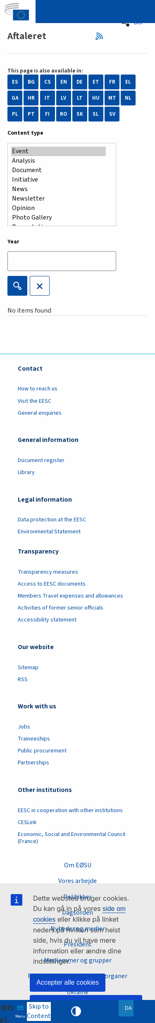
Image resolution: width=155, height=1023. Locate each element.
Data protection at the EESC (52, 520)
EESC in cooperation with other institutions (70, 810)
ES (15, 82)
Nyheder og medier (77, 928)
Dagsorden (77, 912)
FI (47, 114)
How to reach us (37, 389)
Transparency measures (48, 572)
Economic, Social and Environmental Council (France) (71, 837)
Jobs (24, 727)
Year (13, 242)
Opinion (58, 208)
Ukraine (77, 992)
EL (128, 82)
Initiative (58, 180)
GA (15, 98)
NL (128, 98)
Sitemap (28, 667)
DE (79, 82)
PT (31, 114)
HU (96, 98)
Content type (25, 133)
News (58, 189)
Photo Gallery (58, 217)
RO (63, 114)
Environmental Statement (49, 532)
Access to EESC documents (52, 584)
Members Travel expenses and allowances (70, 596)
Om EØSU (77, 865)
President (78, 944)
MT (112, 98)
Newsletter (58, 198)
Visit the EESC (34, 401)
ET (96, 82)
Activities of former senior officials (60, 608)
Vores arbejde (77, 880)
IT (47, 98)
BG (31, 82)
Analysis (58, 161)
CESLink (27, 822)
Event (58, 151)
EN (63, 82)
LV (63, 98)
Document (58, 170)
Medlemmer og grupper (78, 960)
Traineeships (34, 739)
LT (80, 98)
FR (112, 82)
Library (26, 472)
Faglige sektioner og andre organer (77, 976)
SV (112, 114)
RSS (102, 36)
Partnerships (33, 763)
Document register (41, 460)
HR (31, 98)
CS (47, 82)
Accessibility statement (47, 620)
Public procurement (42, 751)
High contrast (76, 1011)
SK (79, 114)
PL (15, 114)
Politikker (77, 897)
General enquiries (40, 413)
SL (96, 114)
